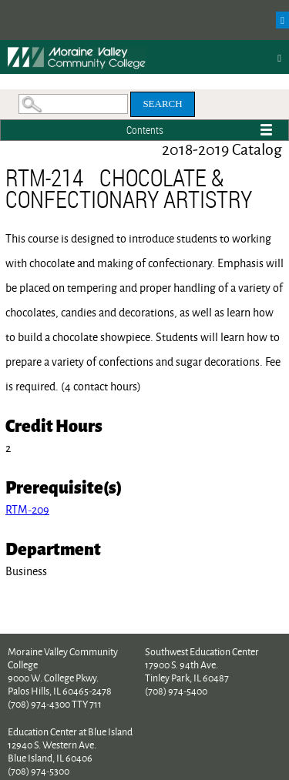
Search (162, 103)
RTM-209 (27, 509)
